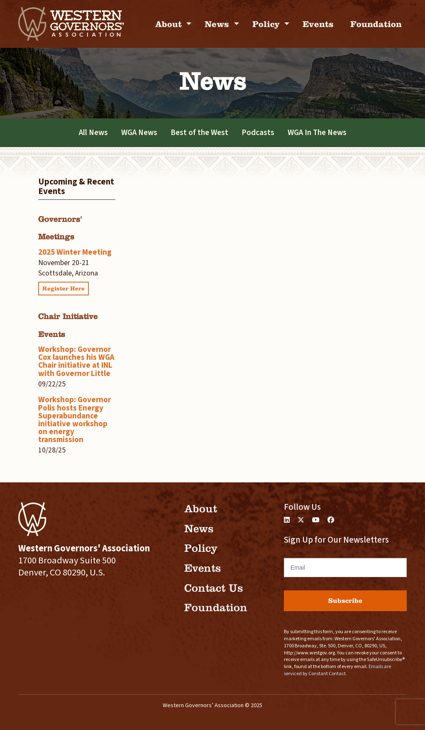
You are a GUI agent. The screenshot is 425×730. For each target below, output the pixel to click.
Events (318, 24)
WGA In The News (317, 132)
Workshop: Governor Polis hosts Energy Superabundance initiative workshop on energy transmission (74, 419)
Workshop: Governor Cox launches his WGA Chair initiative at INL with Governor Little (76, 361)
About (169, 24)
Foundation (376, 24)
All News (93, 132)
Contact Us (213, 588)
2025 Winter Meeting (75, 252)
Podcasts (258, 132)
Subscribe (345, 601)
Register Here (63, 288)
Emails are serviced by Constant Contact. (337, 670)
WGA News (139, 132)
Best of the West (199, 132)
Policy (267, 24)
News (218, 24)
